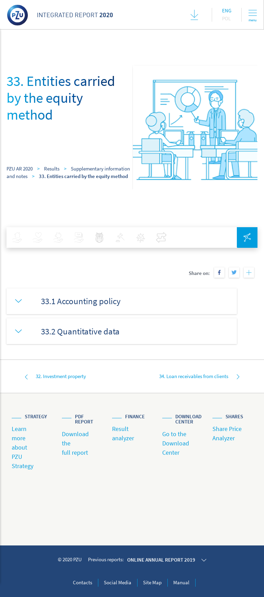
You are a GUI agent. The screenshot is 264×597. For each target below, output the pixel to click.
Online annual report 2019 (161, 559)
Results (51, 168)
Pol (226, 18)
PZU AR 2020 (20, 168)
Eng (226, 10)
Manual (181, 582)
